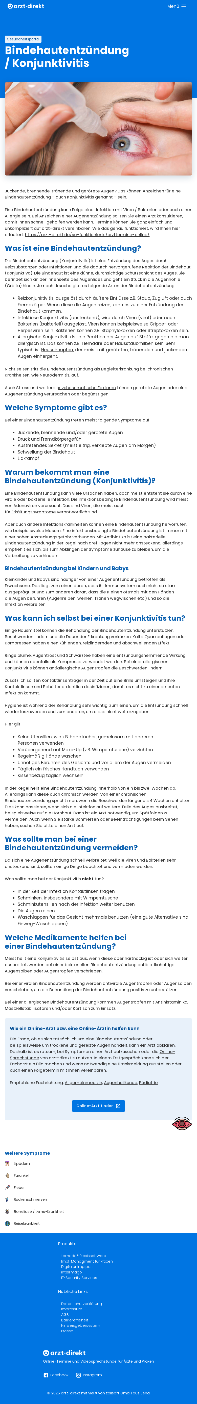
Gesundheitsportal (23, 39)
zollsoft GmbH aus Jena (128, 1393)
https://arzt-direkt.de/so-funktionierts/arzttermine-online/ (87, 235)
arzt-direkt (53, 228)
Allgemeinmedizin (83, 1083)
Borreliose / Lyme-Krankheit (39, 1211)
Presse (67, 1331)
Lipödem (22, 1163)
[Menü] (177, 6)
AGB (65, 1314)
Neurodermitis (55, 375)
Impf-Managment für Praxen (87, 1261)
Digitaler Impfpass (78, 1266)
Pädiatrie (148, 1083)
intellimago (71, 1272)
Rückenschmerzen (30, 1199)
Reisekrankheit (27, 1223)
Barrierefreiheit (74, 1320)
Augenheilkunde (120, 1083)
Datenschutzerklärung (81, 1303)
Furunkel (21, 1175)
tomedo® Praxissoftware (83, 1255)
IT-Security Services (79, 1277)
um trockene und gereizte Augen (76, 1045)
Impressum (71, 1309)
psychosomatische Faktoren (86, 388)
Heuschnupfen (57, 350)
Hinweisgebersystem (80, 1325)
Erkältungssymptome (33, 512)
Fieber (19, 1187)
